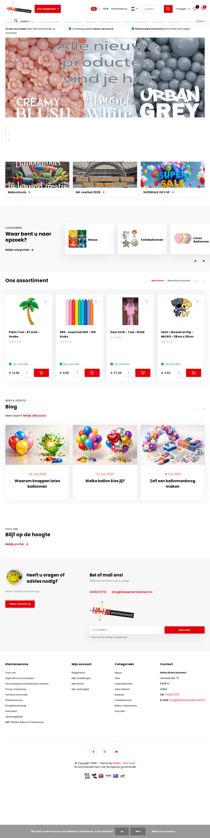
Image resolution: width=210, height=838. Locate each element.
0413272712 (98, 640)
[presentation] (195, 309)
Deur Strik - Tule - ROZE (127, 380)
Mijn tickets (80, 731)
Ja (121, 831)
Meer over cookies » (164, 831)
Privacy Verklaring (16, 737)
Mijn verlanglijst (82, 737)
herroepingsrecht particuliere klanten (28, 731)
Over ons (10, 720)
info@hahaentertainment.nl (132, 640)
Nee (138, 831)
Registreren (80, 720)
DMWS (117, 811)
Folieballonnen (109, 22)
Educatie (158, 22)
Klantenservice (119, 8)
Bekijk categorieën (19, 297)
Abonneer (184, 677)
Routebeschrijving (16, 753)
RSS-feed (129, 811)
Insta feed (11, 759)
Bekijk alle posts (34, 463)
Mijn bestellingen (83, 726)
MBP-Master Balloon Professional (25, 770)
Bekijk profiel (16, 592)
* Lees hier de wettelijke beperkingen (109, 684)
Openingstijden (14, 764)
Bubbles (90, 22)
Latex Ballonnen (49, 22)
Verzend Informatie (17, 742)
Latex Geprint (72, 22)
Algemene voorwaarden (20, 726)
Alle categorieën (48, 8)
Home (9, 22)
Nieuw (21, 22)
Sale (32, 22)
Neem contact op (20, 652)
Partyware (174, 22)
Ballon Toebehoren (135, 22)
